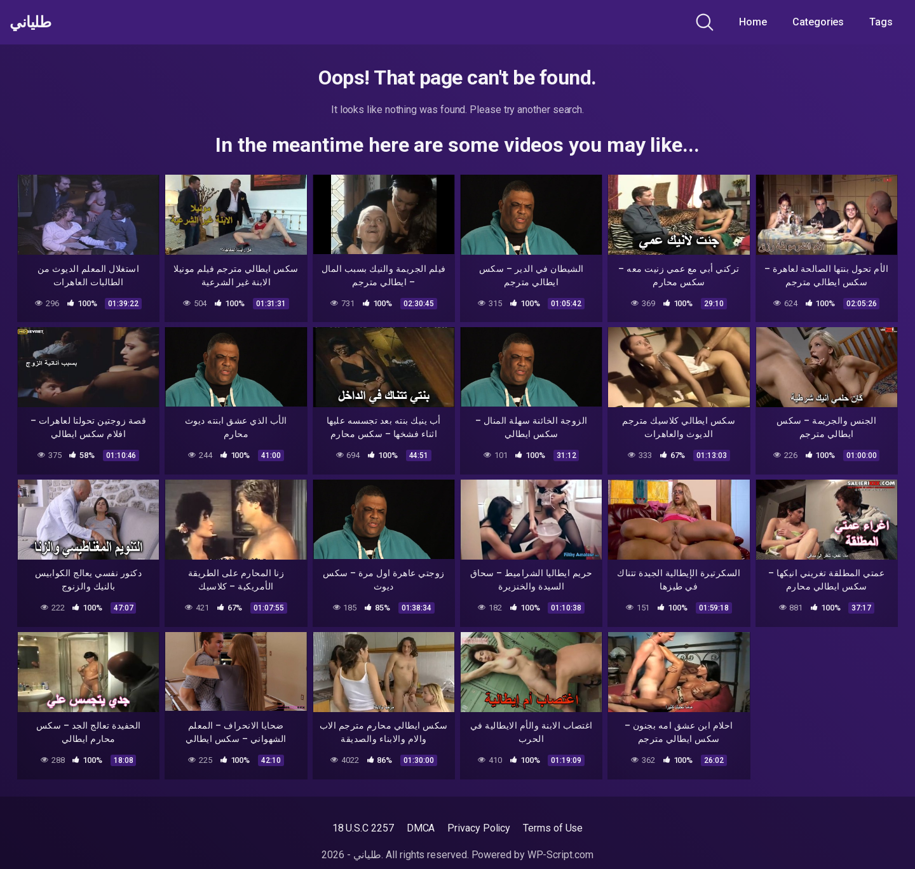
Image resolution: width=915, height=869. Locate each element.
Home (753, 22)
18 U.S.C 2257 (363, 828)
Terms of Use (553, 828)
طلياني (34, 22)
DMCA (421, 828)
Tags (881, 22)
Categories (818, 22)
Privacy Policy (478, 828)
